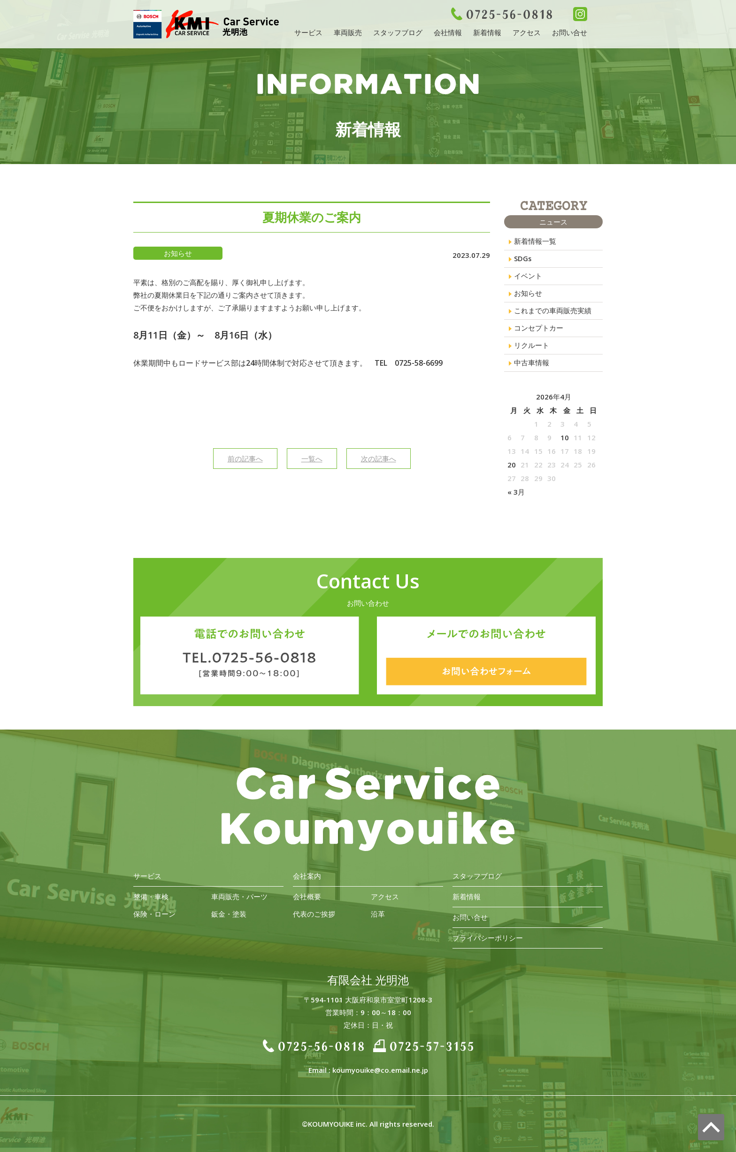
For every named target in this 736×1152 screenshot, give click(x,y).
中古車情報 (531, 366)
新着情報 (487, 32)
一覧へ (311, 458)
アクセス (527, 32)
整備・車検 (151, 896)
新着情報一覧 (535, 241)
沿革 (378, 914)
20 (511, 468)
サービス (308, 32)
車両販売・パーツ (239, 896)
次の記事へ (378, 458)
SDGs (523, 259)
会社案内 (307, 876)
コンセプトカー (538, 330)
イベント (528, 277)
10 (564, 441)
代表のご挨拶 (314, 914)
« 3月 (516, 495)
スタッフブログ (397, 32)
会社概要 (307, 896)
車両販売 (348, 32)
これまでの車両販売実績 (552, 312)
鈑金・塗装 (228, 914)
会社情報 (448, 32)
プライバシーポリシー (487, 937)
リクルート (531, 348)
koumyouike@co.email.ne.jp (380, 1070)
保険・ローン (154, 914)
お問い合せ (569, 32)
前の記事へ (245, 458)
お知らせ (528, 295)
